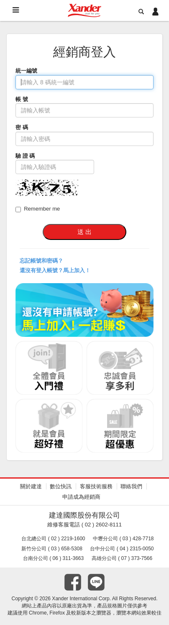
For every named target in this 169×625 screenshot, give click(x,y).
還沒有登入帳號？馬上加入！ (55, 270)
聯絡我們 (131, 486)
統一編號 (26, 71)
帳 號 (21, 99)
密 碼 (21, 127)
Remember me (37, 209)
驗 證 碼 (25, 156)
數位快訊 (61, 486)
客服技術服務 (96, 486)
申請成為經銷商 (81, 497)
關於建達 (31, 486)
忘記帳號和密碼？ (41, 261)
